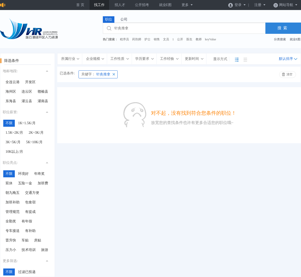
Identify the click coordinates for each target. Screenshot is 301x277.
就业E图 (165, 5)
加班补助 (13, 202)
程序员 (124, 39)
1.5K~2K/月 (14, 132)
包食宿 (30, 202)
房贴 (37, 240)
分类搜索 (280, 39)
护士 (147, 39)
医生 (189, 39)
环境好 (23, 174)
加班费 (43, 183)
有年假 (27, 221)
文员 (166, 39)
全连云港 (13, 82)
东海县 (11, 101)
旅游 (44, 250)
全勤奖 (11, 221)
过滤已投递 (27, 272)
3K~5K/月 (13, 142)
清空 (289, 74)
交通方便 (32, 193)
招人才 (120, 5)
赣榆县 (43, 91)
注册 (260, 5)
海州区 (11, 91)
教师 (199, 39)
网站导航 (285, 5)
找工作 (99, 5)
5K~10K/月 (34, 142)
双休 (9, 183)
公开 (180, 39)
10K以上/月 (14, 152)
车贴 (25, 240)
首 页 (80, 5)
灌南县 (43, 101)
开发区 (30, 82)
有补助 (30, 231)
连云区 (27, 91)
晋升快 (11, 240)
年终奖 (39, 174)
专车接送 (13, 231)
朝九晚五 (13, 193)
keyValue (210, 39)
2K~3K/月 (36, 132)
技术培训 (29, 250)
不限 (9, 123)
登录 (237, 5)
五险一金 (25, 183)
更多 (187, 5)
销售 (157, 39)
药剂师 (136, 39)
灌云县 (27, 101)
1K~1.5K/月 (27, 123)
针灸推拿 (95, 74)
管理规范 (13, 212)
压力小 (11, 250)
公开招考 (142, 5)
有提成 (30, 212)
